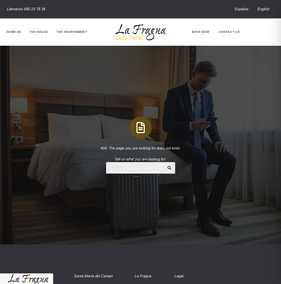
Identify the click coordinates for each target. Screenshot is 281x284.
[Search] (169, 168)
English (263, 9)
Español (241, 9)
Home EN (13, 32)
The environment (71, 32)
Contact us (229, 32)
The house (38, 32)
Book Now (201, 32)
